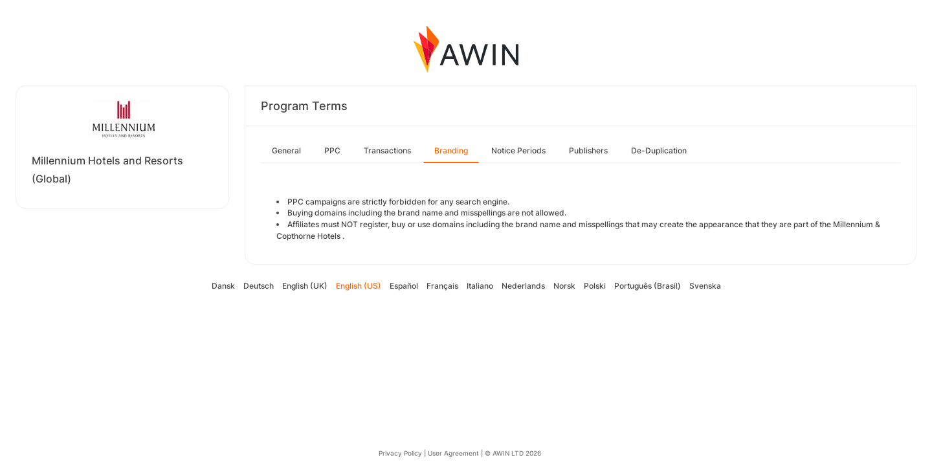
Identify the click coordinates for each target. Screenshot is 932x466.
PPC (332, 150)
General (286, 150)
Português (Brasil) (647, 286)
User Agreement (453, 453)
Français (442, 286)
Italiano (480, 286)
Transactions (387, 150)
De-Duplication (659, 150)
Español (404, 286)
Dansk (223, 286)
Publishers (588, 150)
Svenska (705, 286)
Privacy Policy (400, 453)
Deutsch (258, 286)
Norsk (564, 286)
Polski (595, 286)
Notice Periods (518, 150)
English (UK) (304, 286)
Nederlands (523, 286)
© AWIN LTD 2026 (513, 453)
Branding (451, 150)
